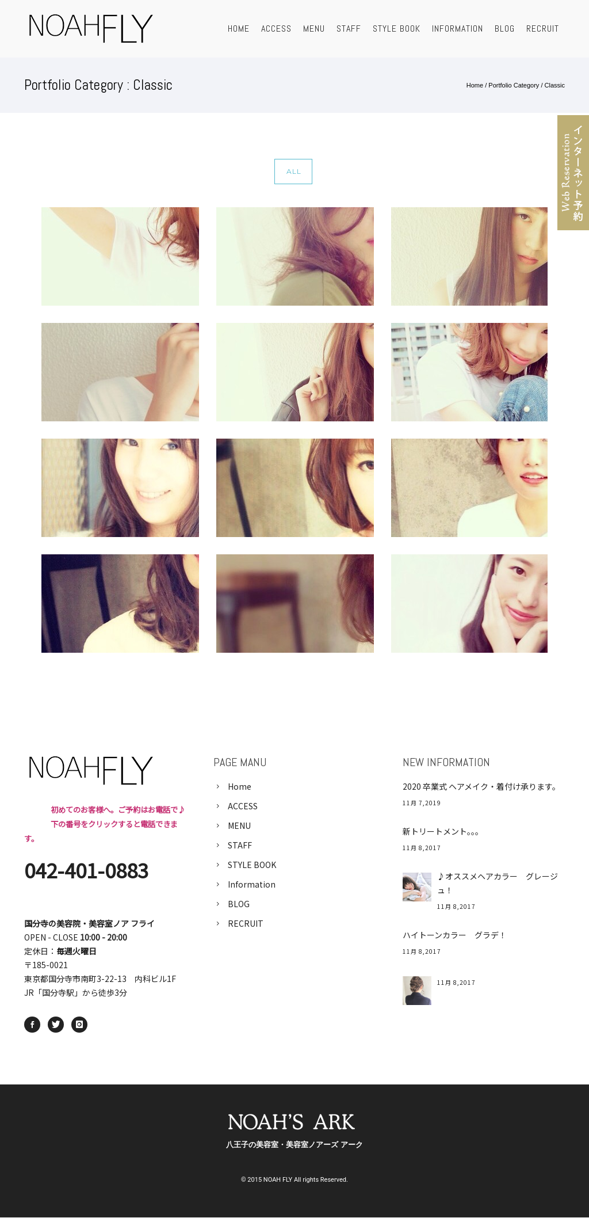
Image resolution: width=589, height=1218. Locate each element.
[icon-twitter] (59, 1025)
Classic (555, 85)
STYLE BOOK (396, 28)
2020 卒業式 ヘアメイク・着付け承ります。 (481, 786)
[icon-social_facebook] (35, 1025)
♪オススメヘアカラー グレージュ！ (497, 883)
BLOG (505, 28)
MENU (314, 28)
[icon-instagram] (79, 1025)
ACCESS (276, 28)
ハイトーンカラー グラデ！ (455, 935)
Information (457, 28)
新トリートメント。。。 (443, 831)
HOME (239, 28)
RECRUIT (542, 28)
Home (474, 85)
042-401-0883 (86, 869)
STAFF (348, 28)
